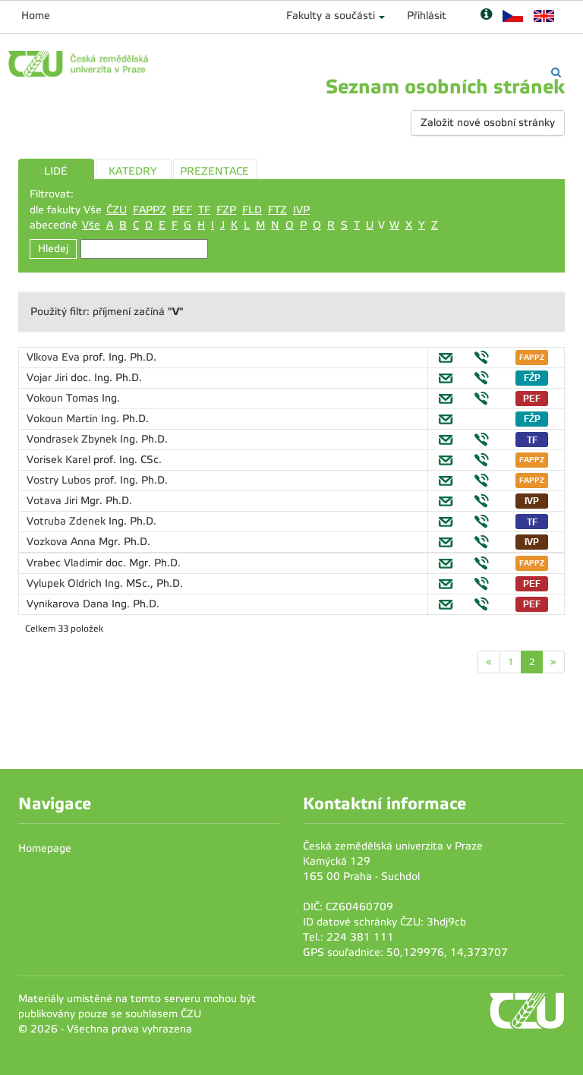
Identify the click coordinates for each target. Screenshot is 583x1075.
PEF (182, 210)
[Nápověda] (486, 15)
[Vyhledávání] (556, 72)
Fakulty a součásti (330, 15)
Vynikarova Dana (69, 604)
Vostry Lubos (60, 480)
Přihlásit (426, 15)
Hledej (53, 248)
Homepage (44, 848)
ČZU (116, 210)
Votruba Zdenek (68, 521)
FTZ (277, 210)
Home (35, 15)
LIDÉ (56, 171)
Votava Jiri (53, 500)
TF (204, 210)
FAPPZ (149, 210)
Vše (91, 225)
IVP (301, 210)
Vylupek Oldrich (66, 583)
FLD (252, 210)
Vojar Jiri (49, 377)
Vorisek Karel (60, 459)
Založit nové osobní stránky (488, 122)
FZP (226, 210)
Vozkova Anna (63, 541)
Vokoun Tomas (64, 398)
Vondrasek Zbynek (73, 439)
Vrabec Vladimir (66, 563)
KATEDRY (133, 171)
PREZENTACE (214, 171)
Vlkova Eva (55, 357)
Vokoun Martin (64, 418)
